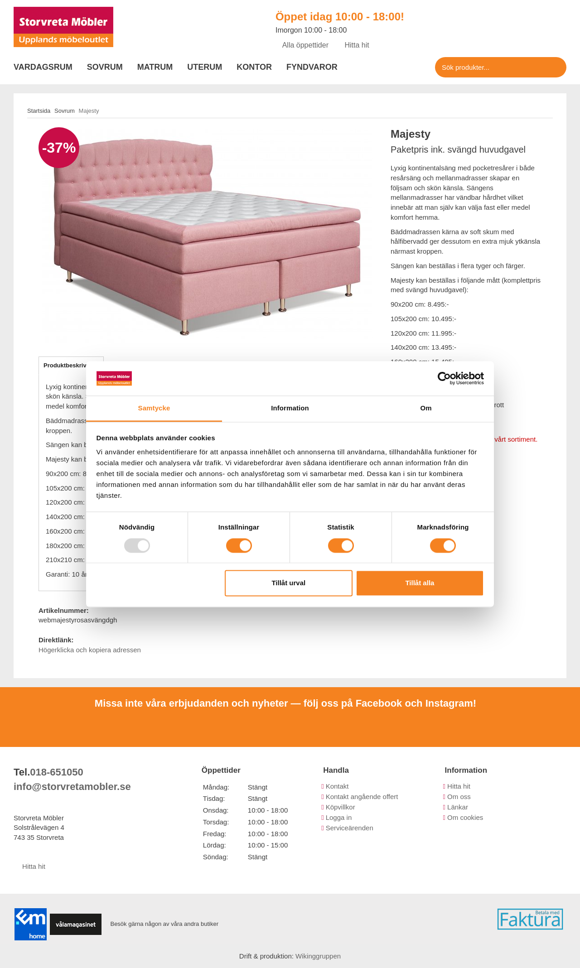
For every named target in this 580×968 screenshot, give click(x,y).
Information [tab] (290, 408)
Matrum (155, 67)
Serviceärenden (349, 828)
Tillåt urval (288, 583)
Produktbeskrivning (71, 365)
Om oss (459, 796)
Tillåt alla (419, 583)
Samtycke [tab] (154, 408)
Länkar (457, 807)
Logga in (339, 817)
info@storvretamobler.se (72, 786)
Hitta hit (353, 45)
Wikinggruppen (318, 956)
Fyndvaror (312, 67)
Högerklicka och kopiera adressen (90, 650)
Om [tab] (425, 408)
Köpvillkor (340, 807)
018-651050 (56, 772)
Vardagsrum (43, 67)
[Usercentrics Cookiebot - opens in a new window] (444, 378)
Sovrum (105, 67)
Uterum (204, 67)
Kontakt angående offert (362, 796)
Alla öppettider (302, 45)
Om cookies (465, 817)
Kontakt (337, 786)
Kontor (254, 67)
